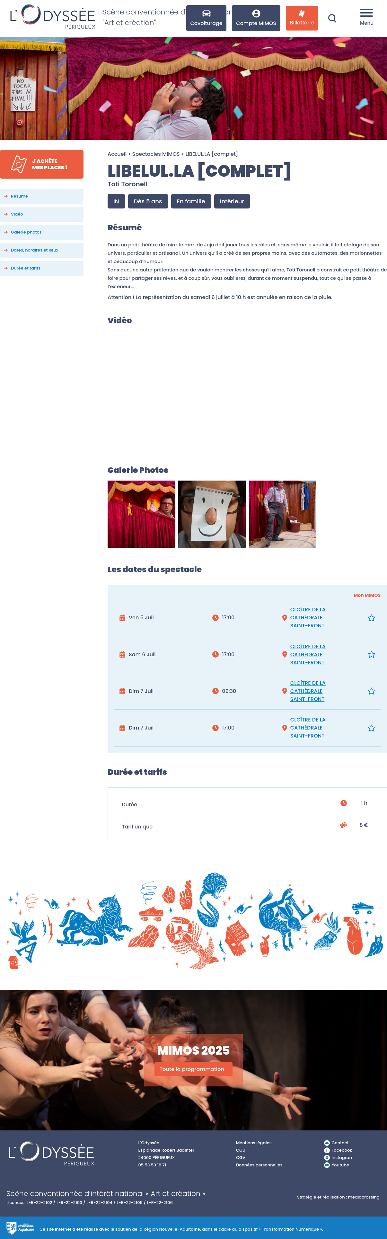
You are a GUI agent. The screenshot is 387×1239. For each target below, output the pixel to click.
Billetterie (302, 18)
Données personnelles (259, 1165)
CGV (240, 1158)
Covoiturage (206, 18)
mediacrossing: (364, 1197)
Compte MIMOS (256, 18)
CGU (240, 1150)
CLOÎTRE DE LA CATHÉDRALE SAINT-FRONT (308, 617)
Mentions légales (254, 1143)
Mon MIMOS (367, 595)
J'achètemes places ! (49, 164)
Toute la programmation (192, 1069)
